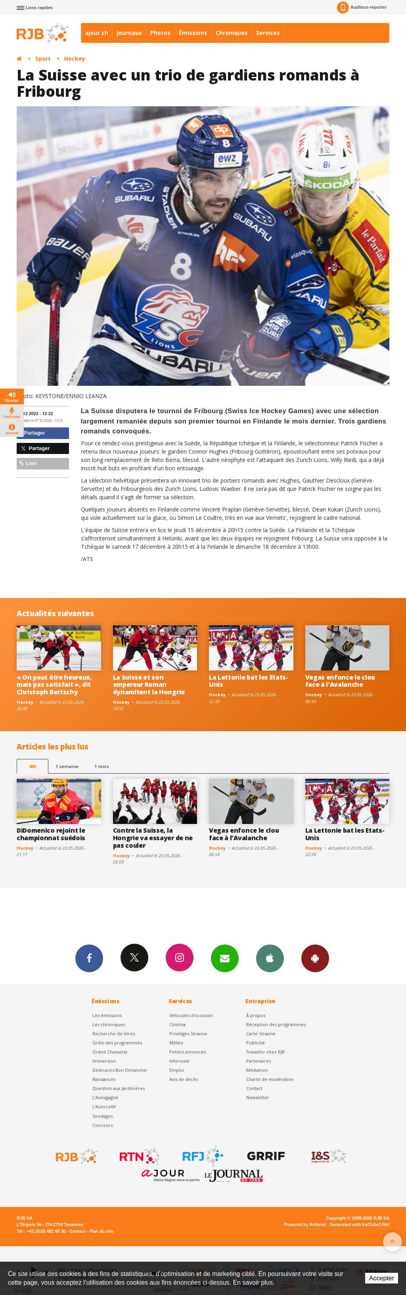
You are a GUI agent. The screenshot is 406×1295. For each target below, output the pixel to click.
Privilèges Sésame (188, 1033)
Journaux (129, 32)
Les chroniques (108, 1024)
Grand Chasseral (109, 1051)
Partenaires (258, 1060)
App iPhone (270, 957)
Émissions (193, 32)
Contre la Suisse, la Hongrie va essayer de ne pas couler (153, 838)
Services (268, 32)
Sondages (102, 1116)
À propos (255, 1015)
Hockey (74, 58)
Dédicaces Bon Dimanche (119, 1070)
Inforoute (179, 1060)
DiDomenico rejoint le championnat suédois (51, 834)
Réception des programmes (276, 1024)
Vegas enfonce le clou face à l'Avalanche (340, 681)
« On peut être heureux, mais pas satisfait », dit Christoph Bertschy (54, 685)
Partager (32, 433)
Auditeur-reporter (362, 7)
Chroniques (232, 32)
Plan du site (101, 1231)
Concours (102, 1125)
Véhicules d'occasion (191, 1015)
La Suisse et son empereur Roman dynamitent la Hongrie (149, 685)
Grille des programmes (117, 1042)
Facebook (89, 957)
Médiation (257, 1070)
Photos (160, 32)
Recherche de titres (113, 1033)
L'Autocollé (104, 1106)
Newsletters (225, 957)
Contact (254, 1088)
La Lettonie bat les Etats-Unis (248, 681)
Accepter (381, 1278)
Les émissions (107, 1015)
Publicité (255, 1042)
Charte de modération (270, 1079)
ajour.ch (96, 32)
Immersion (104, 1060)
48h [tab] (32, 766)
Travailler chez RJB (265, 1051)
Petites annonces (187, 1051)
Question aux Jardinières (118, 1088)
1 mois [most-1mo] (101, 766)
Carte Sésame (261, 1033)
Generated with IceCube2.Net (359, 1224)
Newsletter (257, 1097)
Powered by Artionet (305, 1224)
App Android (315, 957)
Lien (27, 463)
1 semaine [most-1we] (67, 766)
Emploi (176, 1070)
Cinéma (177, 1024)
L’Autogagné (105, 1097)
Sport (43, 58)
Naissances (103, 1079)
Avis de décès (183, 1079)
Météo (176, 1042)
